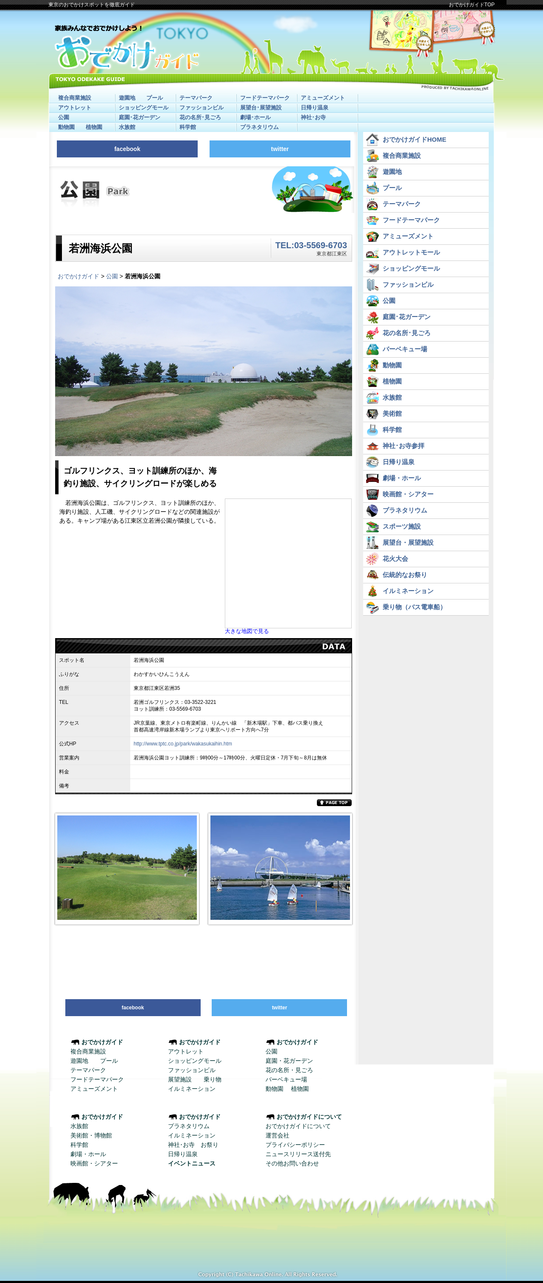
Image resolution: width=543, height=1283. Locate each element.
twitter (280, 149)
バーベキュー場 (286, 1079)
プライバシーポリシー (295, 1144)
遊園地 (127, 98)
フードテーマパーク (265, 98)
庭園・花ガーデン (289, 1060)
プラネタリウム (259, 127)
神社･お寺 (313, 117)
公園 (63, 117)
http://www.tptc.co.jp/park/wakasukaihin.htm (183, 744)
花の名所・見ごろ (289, 1070)
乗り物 (212, 1079)
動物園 (66, 127)
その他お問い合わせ (292, 1163)
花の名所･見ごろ (200, 117)
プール (154, 98)
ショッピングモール (143, 107)
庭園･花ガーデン (139, 117)
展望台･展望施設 (261, 107)
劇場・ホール (88, 1154)
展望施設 (180, 1079)
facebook (127, 149)
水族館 (127, 127)
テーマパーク (196, 98)
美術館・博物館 (91, 1135)
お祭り (209, 1144)
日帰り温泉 (314, 107)
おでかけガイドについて (298, 1126)
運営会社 (277, 1135)
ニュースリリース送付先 (298, 1154)
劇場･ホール (255, 117)
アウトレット (74, 107)
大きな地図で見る (247, 631)
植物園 (94, 127)
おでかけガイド (78, 276)
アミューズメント (323, 98)
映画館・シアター (94, 1163)
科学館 (187, 127)
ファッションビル (201, 107)
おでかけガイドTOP (472, 5)
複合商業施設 (74, 98)
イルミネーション (192, 1088)
